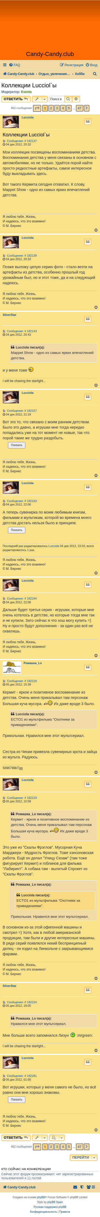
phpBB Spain (55, 1202)
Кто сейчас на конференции (26, 1169)
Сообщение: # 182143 (20, 331)
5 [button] (69, 108)
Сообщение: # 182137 (20, 141)
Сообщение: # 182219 (20, 798)
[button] (37, 108)
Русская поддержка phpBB (50, 1206)
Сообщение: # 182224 (20, 1002)
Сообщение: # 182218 (20, 681)
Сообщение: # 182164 (20, 598)
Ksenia (26, 92)
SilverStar (9, 314)
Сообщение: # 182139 (20, 255)
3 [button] (57, 108)
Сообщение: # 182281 (20, 1076)
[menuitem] (14, 65)
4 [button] (63, 108)
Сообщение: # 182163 (20, 501)
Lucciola (28, 117)
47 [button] (79, 108)
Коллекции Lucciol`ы (29, 85)
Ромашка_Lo (33, 663)
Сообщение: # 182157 (20, 411)
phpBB (41, 1197)
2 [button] (51, 108)
